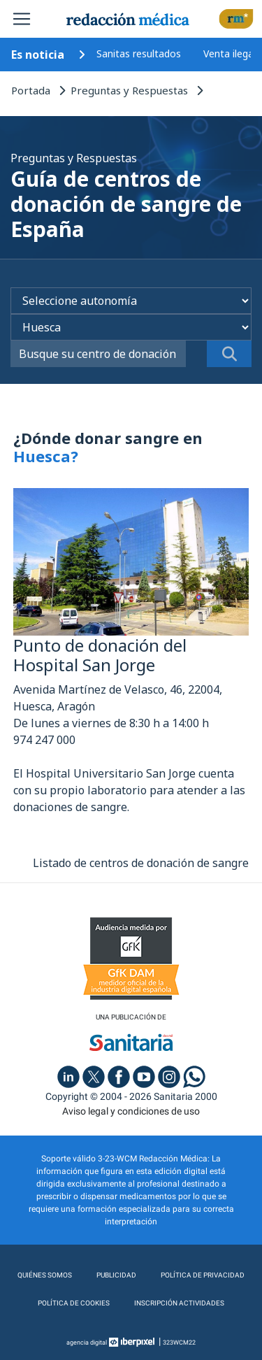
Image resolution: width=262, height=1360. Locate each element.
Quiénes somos (44, 1275)
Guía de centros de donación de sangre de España (126, 203)
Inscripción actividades (179, 1303)
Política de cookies (74, 1303)
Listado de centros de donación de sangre (141, 863)
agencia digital (86, 1342)
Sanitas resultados (138, 53)
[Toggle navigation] (21, 19)
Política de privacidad (203, 1275)
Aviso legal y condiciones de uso (131, 1111)
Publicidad (116, 1275)
